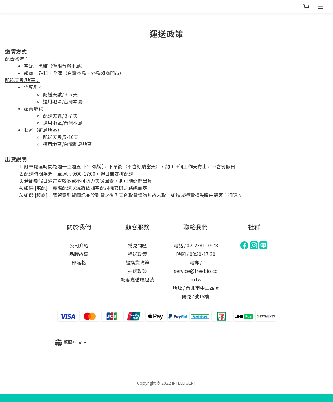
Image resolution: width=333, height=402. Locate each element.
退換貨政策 (137, 262)
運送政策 (137, 253)
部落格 (79, 262)
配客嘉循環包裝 (137, 279)
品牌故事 (78, 253)
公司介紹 (78, 245)
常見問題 (137, 245)
